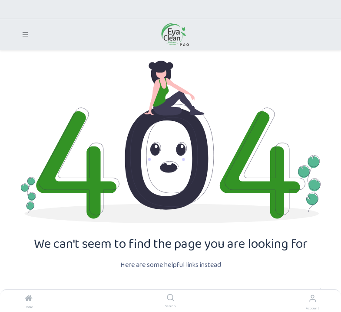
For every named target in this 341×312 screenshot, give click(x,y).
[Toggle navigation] (25, 34)
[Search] (170, 299)
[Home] (29, 300)
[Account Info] (312, 299)
